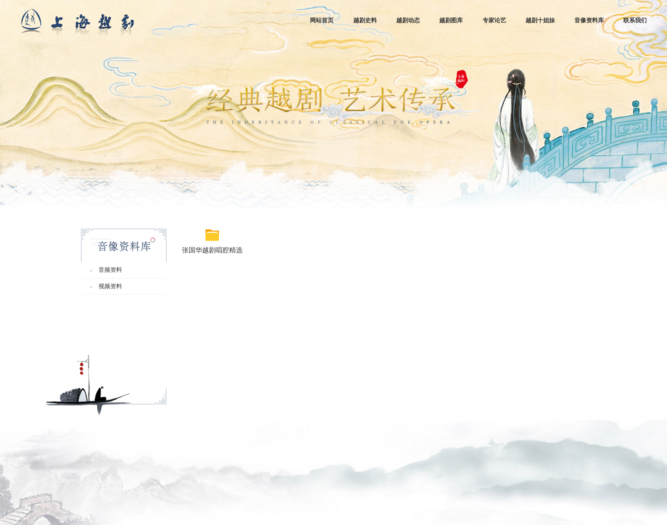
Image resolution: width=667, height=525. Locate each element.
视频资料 (110, 286)
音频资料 (110, 269)
